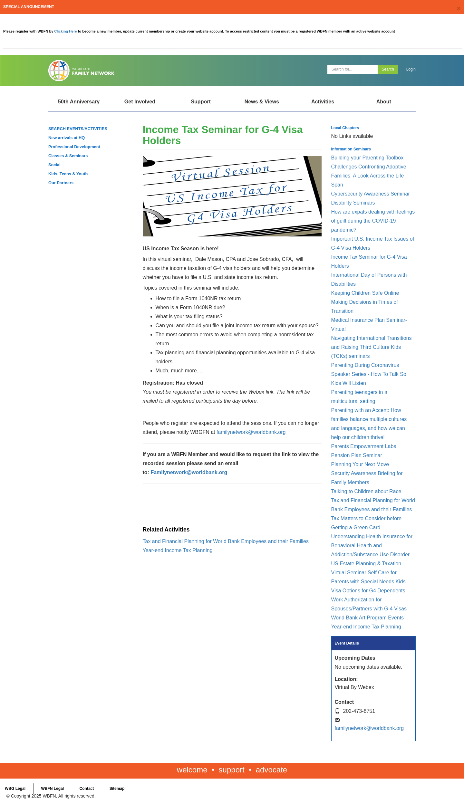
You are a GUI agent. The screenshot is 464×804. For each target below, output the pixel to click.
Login (411, 69)
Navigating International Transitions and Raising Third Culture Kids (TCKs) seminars (371, 347)
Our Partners (60, 182)
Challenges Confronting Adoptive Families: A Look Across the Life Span (368, 175)
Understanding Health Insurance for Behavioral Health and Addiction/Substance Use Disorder (372, 545)
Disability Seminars (353, 203)
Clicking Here (66, 31)
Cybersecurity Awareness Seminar (370, 193)
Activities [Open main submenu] (322, 101)
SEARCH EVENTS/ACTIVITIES (77, 128)
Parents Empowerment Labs (363, 446)
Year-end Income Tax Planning (178, 550)
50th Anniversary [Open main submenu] (79, 101)
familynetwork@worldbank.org (251, 432)
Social (54, 164)
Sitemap (117, 788)
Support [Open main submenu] (200, 101)
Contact (87, 788)
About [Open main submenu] (383, 101)
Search (388, 69)
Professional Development (74, 146)
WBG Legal (15, 788)
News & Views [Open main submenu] (262, 101)
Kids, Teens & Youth (68, 173)
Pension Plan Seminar (356, 455)
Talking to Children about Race (366, 491)
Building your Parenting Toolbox (367, 157)
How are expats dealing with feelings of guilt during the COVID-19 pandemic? (373, 221)
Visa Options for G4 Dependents (368, 590)
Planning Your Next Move (360, 464)
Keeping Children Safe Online (365, 293)
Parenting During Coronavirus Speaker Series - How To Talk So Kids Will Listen (368, 374)
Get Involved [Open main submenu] (139, 101)
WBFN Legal (52, 788)
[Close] (459, 8)
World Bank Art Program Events (367, 617)
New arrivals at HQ (66, 137)
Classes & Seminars (68, 155)
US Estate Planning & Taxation (366, 563)
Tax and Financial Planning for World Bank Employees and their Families (226, 541)
